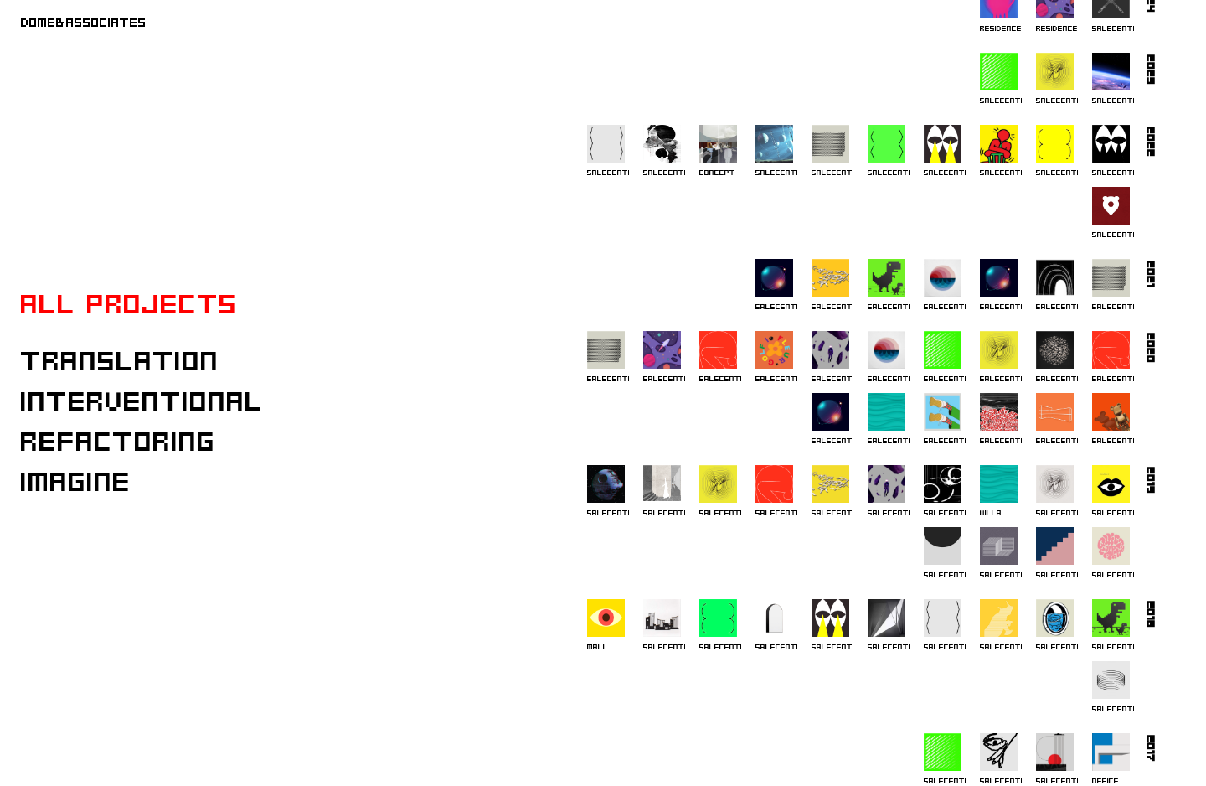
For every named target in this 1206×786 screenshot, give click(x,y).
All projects (129, 303)
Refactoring (118, 440)
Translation (120, 360)
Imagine (76, 480)
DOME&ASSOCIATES (84, 21)
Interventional (142, 400)
